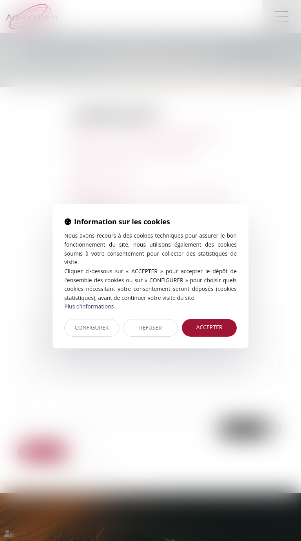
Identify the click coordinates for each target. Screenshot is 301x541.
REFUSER (150, 327)
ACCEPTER (209, 327)
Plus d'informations (89, 306)
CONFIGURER (92, 327)
